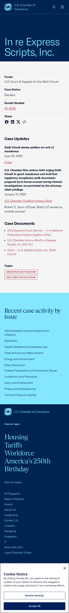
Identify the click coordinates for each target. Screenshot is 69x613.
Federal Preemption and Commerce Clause (30, 370)
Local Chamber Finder (17, 552)
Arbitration (10, 340)
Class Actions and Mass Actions (23, 353)
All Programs (12, 493)
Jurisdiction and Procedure (21, 272)
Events (8, 504)
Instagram (10, 536)
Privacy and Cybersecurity (20, 389)
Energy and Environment (19, 359)
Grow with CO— (14, 547)
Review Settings (34, 595)
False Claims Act (14, 365)
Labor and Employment (18, 382)
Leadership (11, 515)
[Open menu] (62, 7)
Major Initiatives (14, 499)
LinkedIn (9, 526)
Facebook (10, 531)
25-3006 (10, 108)
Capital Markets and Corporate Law (25, 347)
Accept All (34, 606)
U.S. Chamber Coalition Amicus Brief (28, 201)
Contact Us (11, 520)
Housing (16, 437)
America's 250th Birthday (27, 465)
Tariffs (13, 445)
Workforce (19, 453)
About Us (10, 509)
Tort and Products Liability (20, 395)
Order (8, 162)
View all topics (13, 482)
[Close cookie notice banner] (65, 568)
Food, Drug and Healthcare (21, 277)
